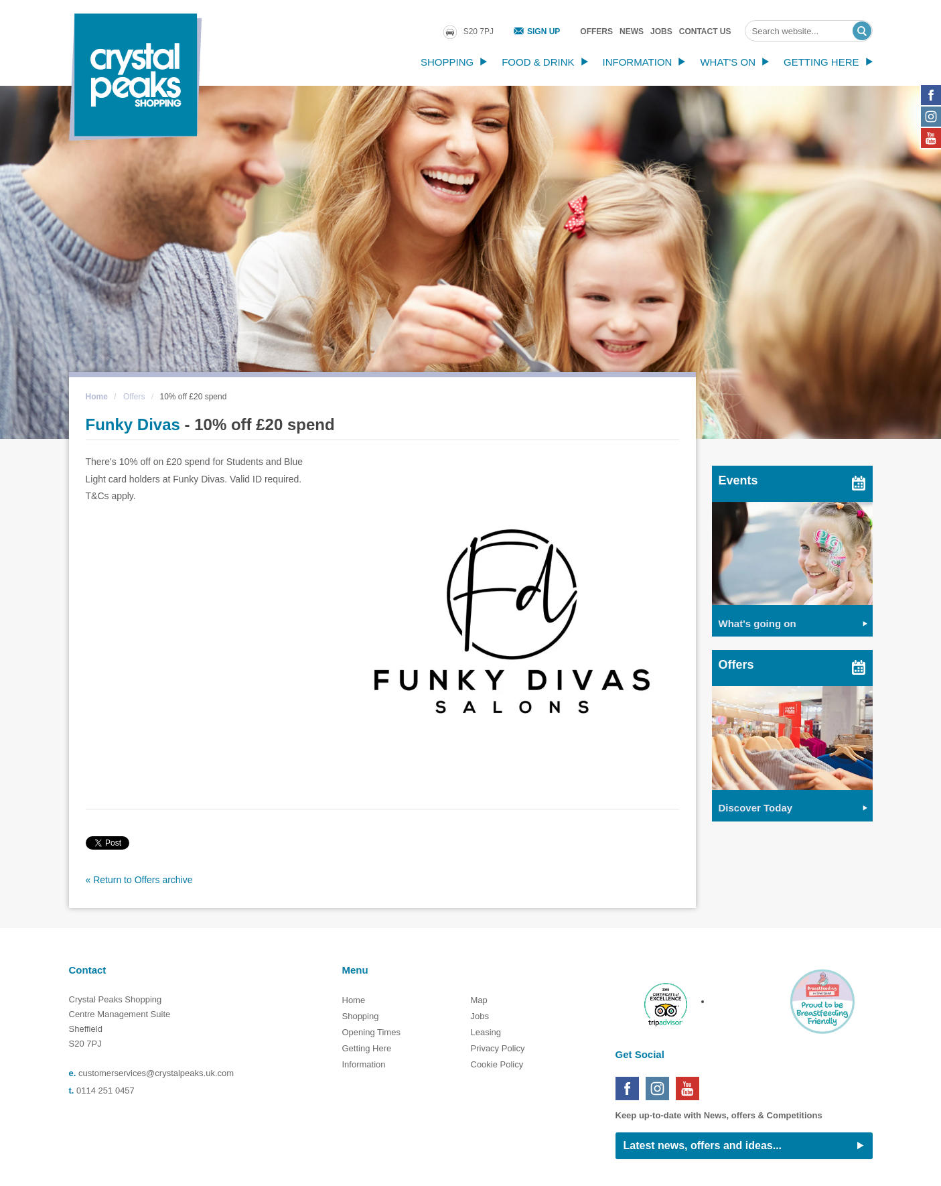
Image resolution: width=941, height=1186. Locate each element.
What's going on (757, 623)
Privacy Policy (498, 1048)
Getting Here (821, 62)
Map (479, 1000)
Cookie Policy (497, 1064)
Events (738, 480)
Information (637, 62)
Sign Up (543, 31)
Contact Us (705, 31)
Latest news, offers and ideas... (703, 1145)
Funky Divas (133, 424)
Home (97, 396)
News (632, 31)
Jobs (661, 31)
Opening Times (371, 1032)
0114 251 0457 (105, 1090)
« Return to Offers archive (139, 879)
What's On (727, 62)
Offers (596, 31)
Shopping (447, 62)
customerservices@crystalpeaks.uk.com (156, 1073)
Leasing (486, 1032)
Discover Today (756, 807)
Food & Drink (538, 62)
